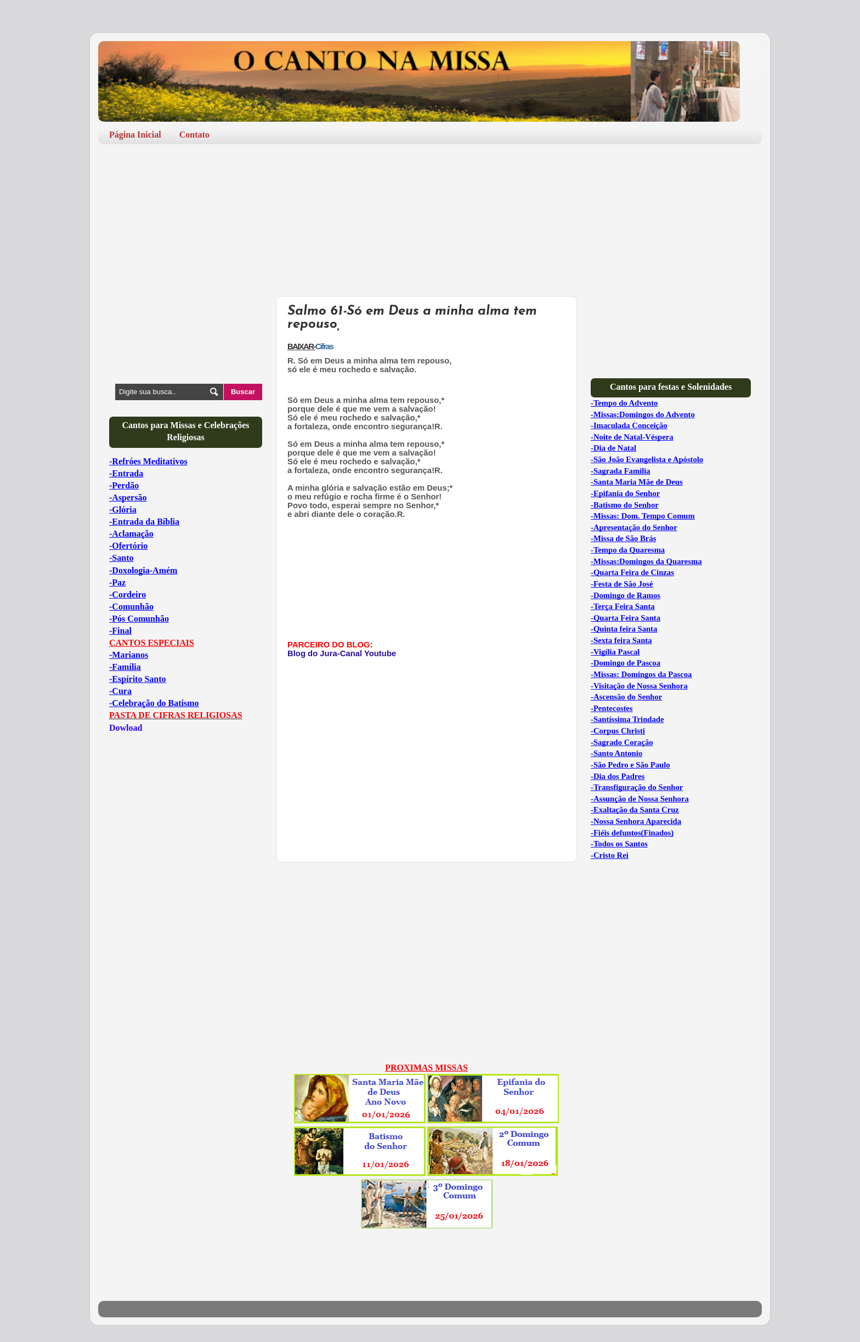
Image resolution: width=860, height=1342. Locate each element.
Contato (194, 134)
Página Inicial (135, 134)
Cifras (324, 346)
